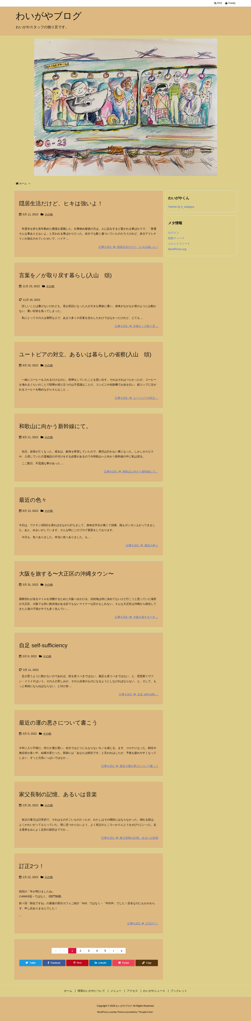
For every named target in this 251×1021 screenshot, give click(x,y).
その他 (49, 214)
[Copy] (147, 963)
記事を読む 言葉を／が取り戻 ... (136, 326)
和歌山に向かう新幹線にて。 (55, 426)
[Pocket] (123, 963)
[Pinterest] (77, 963)
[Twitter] (30, 963)
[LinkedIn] (100, 963)
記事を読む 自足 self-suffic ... (138, 694)
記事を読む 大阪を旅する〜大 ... (136, 617)
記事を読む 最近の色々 (142, 545)
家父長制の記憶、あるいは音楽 (58, 794)
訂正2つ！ (31, 866)
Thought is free (145, 1012)
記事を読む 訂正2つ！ (142, 923)
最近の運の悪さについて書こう (58, 723)
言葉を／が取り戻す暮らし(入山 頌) (65, 275)
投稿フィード (176, 238)
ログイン (173, 232)
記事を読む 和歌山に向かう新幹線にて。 (131, 471)
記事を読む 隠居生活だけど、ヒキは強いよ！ (128, 247)
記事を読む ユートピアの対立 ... (136, 397)
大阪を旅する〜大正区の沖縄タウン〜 (66, 574)
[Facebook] (54, 963)
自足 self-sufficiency (43, 645)
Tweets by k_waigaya (181, 206)
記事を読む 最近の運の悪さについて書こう (129, 766)
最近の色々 (33, 500)
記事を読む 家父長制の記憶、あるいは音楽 (129, 837)
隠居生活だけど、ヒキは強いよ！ (61, 203)
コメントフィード (179, 243)
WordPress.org (177, 249)
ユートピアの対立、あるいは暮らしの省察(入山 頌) (85, 354)
